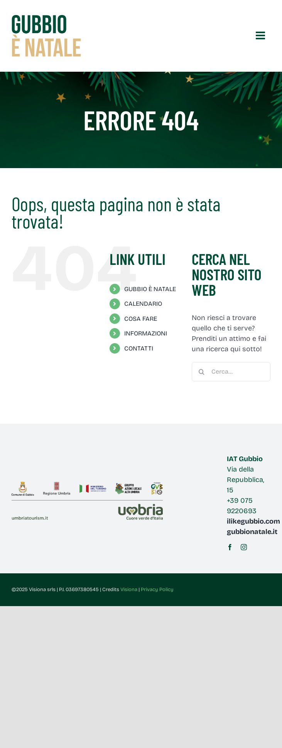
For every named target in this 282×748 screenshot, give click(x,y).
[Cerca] (201, 371)
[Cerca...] (231, 371)
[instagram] (244, 547)
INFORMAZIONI (145, 333)
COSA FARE (140, 318)
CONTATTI (138, 348)
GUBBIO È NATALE (150, 289)
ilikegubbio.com (253, 521)
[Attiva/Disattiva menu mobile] (261, 35)
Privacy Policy (157, 589)
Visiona (128, 589)
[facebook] (230, 547)
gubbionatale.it (252, 531)
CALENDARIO (143, 303)
